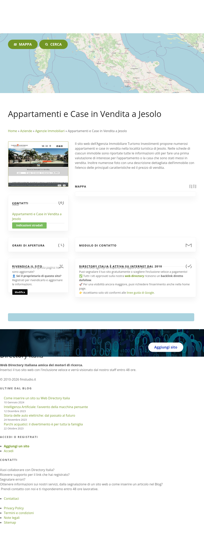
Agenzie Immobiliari (50, 131)
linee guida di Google (140, 293)
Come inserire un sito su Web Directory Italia (37, 398)
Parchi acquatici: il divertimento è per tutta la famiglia (43, 424)
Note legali (12, 517)
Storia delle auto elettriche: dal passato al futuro (39, 415)
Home (12, 131)
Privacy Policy (14, 508)
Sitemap (10, 522)
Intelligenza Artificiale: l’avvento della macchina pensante (46, 407)
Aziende (26, 131)
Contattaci (11, 498)
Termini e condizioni (19, 513)
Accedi (8, 451)
